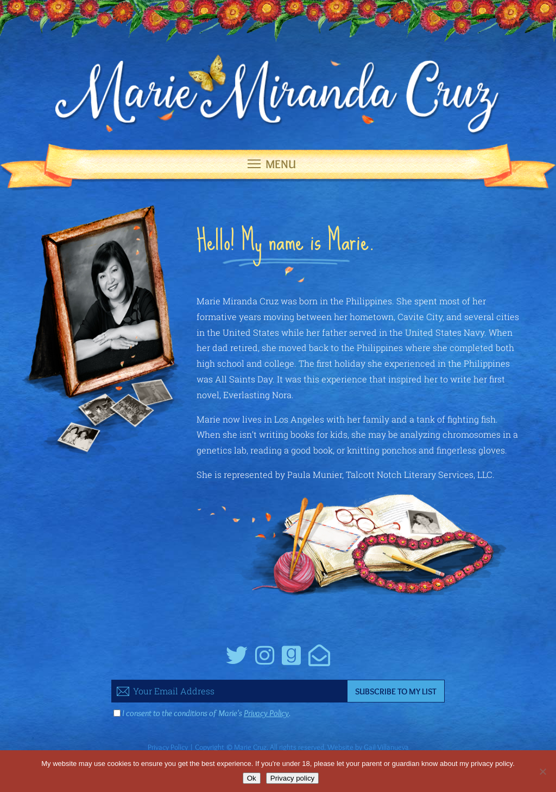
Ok (251, 778)
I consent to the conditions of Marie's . (206, 713)
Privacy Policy (266, 713)
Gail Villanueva (386, 747)
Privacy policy (292, 778)
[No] (542, 771)
